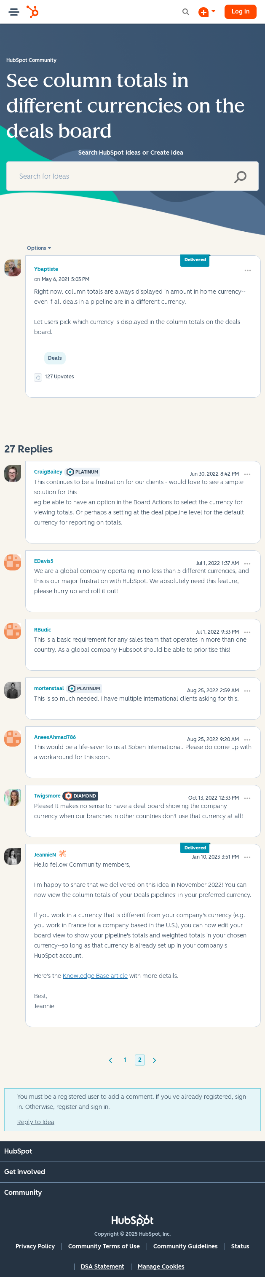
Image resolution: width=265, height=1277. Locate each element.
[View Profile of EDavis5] (44, 560)
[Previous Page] (110, 1060)
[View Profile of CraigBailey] (48, 471)
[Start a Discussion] (206, 11)
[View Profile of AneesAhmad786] (55, 736)
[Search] (132, 176)
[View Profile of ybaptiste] (46, 269)
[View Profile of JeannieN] (45, 854)
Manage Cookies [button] (161, 1266)
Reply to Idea (35, 1122)
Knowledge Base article (95, 976)
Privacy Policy (35, 1246)
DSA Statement (102, 1266)
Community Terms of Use (104, 1246)
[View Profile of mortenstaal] (49, 687)
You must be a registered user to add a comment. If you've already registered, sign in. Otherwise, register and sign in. (131, 1102)
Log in (240, 11)
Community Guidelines (185, 1246)
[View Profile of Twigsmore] (47, 795)
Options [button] (36, 248)
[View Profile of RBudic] (42, 629)
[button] (247, 270)
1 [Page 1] (125, 1059)
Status (240, 1246)
